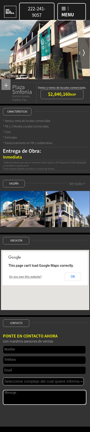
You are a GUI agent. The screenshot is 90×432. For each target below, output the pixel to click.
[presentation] (39, 415)
